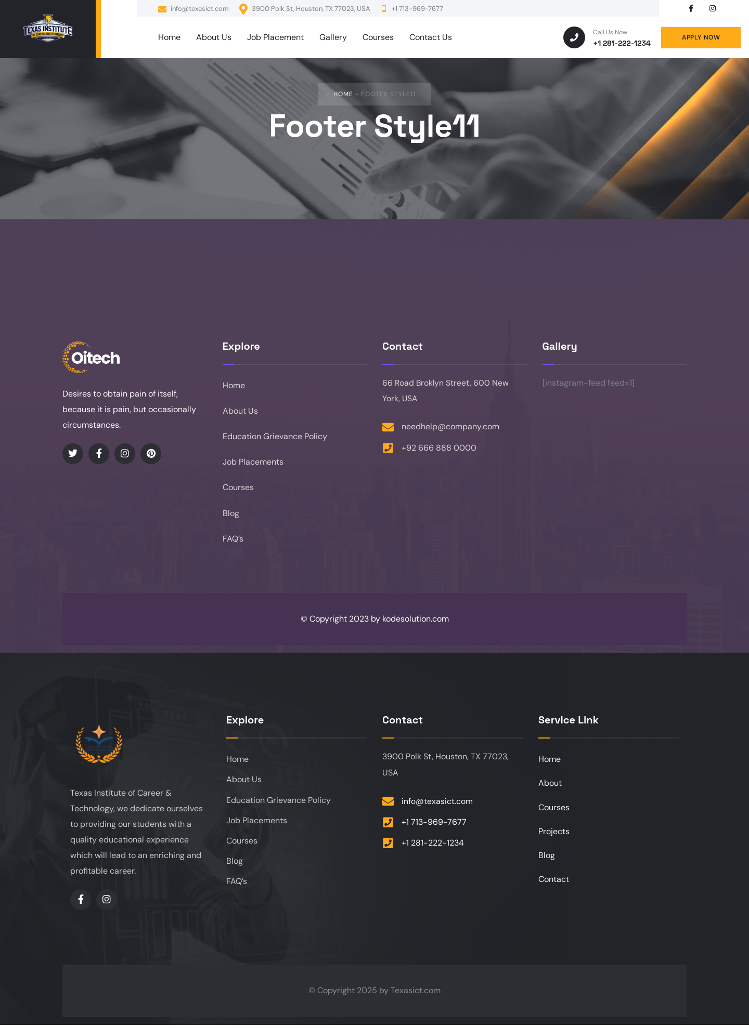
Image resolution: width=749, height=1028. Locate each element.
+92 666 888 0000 (439, 448)
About (550, 786)
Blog (231, 515)
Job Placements (253, 463)
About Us (240, 411)
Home (343, 94)
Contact (553, 884)
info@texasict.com (193, 9)
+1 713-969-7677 (434, 825)
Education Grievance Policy (275, 437)
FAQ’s (233, 541)
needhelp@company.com (450, 427)
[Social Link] (690, 8)
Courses (238, 489)
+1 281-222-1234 (622, 43)
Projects (554, 835)
